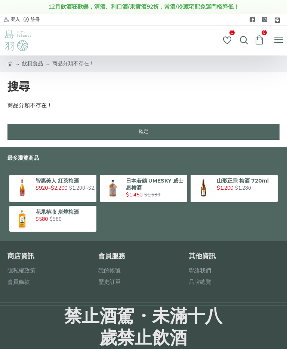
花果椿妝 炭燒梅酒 (57, 211)
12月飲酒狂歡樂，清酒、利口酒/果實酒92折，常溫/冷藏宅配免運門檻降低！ (143, 6)
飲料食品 (32, 63)
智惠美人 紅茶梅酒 (57, 180)
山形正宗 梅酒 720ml (243, 180)
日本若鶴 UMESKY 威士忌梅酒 (154, 184)
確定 (143, 131)
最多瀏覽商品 (23, 158)
